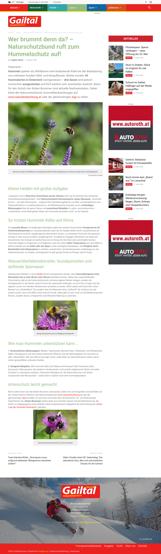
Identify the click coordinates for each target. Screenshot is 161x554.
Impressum (74, 551)
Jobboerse (115, 7)
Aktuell (15, 7)
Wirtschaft (36, 7)
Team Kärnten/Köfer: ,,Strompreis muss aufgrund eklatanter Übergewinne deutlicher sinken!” (29, 460)
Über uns (131, 546)
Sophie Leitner (17, 60)
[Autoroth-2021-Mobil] (131, 149)
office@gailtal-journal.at (91, 522)
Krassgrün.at (43, 551)
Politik (53, 7)
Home (10, 32)
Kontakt (142, 546)
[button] (149, 7)
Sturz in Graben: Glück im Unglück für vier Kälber (138, 68)
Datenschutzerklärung (59, 551)
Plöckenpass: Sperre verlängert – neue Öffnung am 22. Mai (137, 51)
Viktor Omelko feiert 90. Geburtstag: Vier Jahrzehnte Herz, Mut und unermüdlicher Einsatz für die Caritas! (83, 460)
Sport (93, 7)
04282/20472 (84, 516)
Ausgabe (109, 546)
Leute (73, 7)
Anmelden (57, 2)
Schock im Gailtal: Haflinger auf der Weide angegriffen (139, 86)
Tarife (119, 546)
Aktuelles (130, 38)
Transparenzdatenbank (88, 546)
